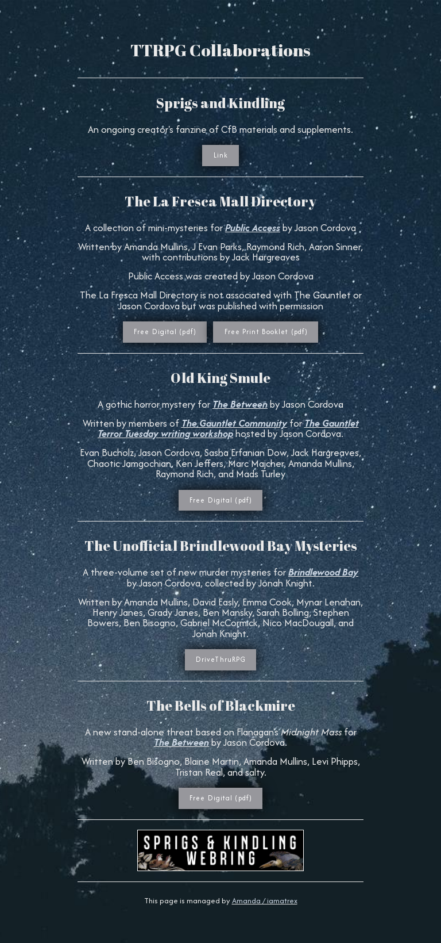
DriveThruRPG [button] (221, 659)
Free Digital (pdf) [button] (165, 331)
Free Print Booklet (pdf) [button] (266, 331)
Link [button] (221, 155)
